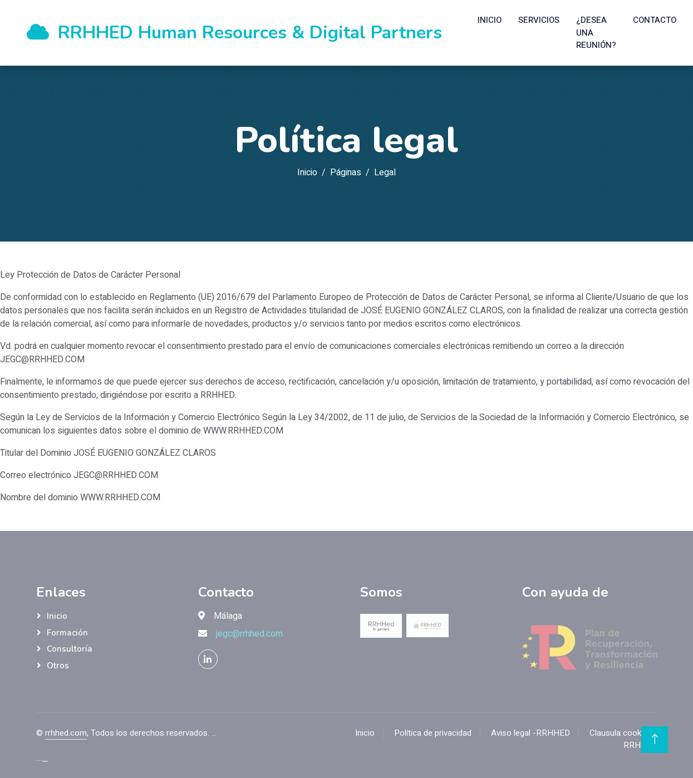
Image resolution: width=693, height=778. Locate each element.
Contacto (654, 20)
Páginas (345, 172)
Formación (67, 632)
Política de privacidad (432, 733)
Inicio (490, 20)
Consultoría (69, 648)
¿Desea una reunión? (596, 32)
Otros (58, 665)
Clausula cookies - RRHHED (623, 739)
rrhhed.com (66, 733)
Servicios (538, 20)
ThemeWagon (45, 760)
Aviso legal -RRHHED (530, 733)
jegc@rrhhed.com (249, 634)
